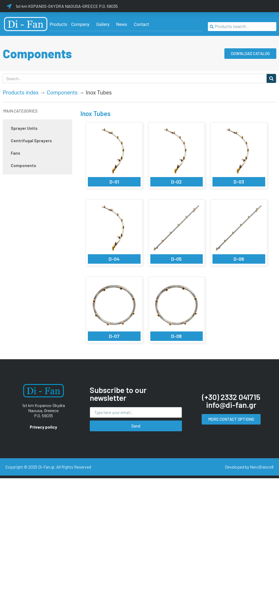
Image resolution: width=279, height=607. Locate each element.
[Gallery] (103, 24)
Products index (21, 92)
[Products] (58, 24)
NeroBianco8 (262, 466)
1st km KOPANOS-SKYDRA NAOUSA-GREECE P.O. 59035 (67, 6)
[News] (122, 24)
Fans (15, 152)
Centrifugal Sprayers (31, 140)
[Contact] (141, 24)
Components (62, 92)
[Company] (80, 24)
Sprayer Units (24, 128)
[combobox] (242, 26)
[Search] (271, 78)
